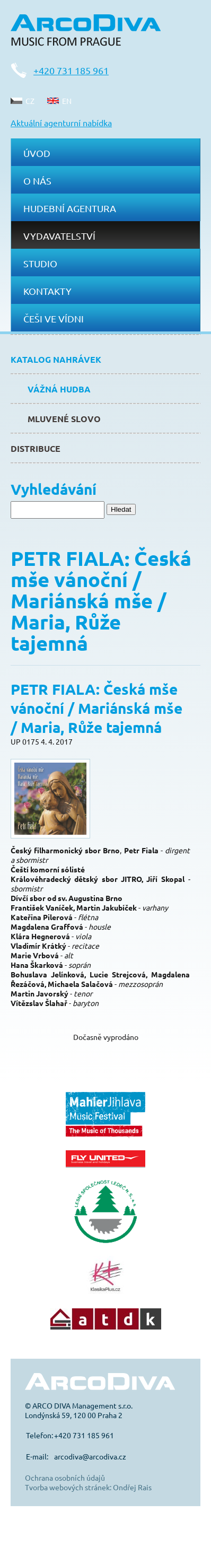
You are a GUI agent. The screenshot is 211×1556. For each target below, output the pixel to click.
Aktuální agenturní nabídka (61, 122)
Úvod (36, 153)
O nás (37, 180)
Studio (40, 263)
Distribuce (35, 448)
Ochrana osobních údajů (65, 1477)
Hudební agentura (69, 208)
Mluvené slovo (64, 418)
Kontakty (47, 290)
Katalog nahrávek (56, 359)
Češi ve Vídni (53, 318)
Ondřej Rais (132, 1487)
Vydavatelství (59, 235)
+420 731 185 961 (71, 70)
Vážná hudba (59, 389)
